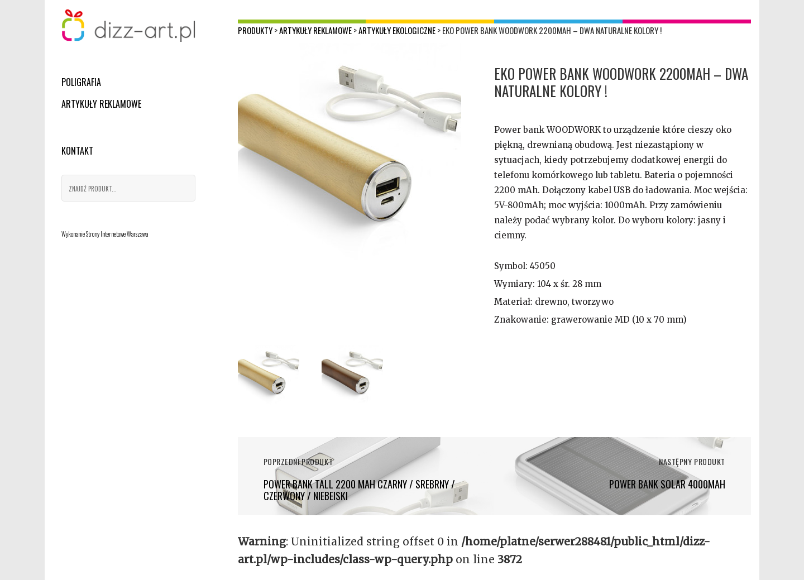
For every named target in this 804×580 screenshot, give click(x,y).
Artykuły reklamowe (101, 104)
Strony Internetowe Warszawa (117, 233)
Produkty (255, 30)
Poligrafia (81, 82)
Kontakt (77, 150)
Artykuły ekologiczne (397, 30)
